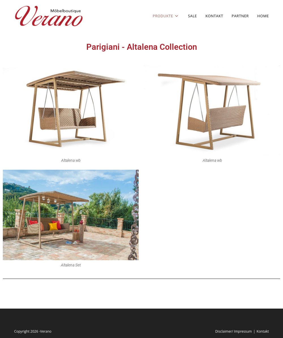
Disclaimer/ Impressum (233, 331)
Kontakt (263, 331)
